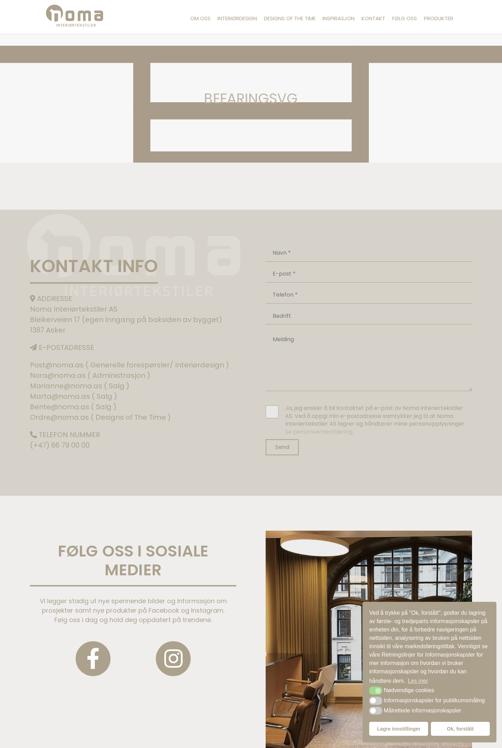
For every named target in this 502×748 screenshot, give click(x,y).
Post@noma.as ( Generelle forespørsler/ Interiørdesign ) (129, 365)
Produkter (438, 18)
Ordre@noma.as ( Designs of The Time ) (100, 417)
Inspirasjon (338, 18)
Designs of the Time (289, 18)
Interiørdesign (237, 18)
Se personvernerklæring (318, 432)
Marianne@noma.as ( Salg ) (79, 386)
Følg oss (404, 18)
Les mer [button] (418, 681)
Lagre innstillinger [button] (398, 729)
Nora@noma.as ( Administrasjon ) (90, 375)
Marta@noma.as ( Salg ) (73, 396)
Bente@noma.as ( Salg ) (73, 407)
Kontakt (373, 18)
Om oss (200, 18)
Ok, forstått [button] (460, 729)
